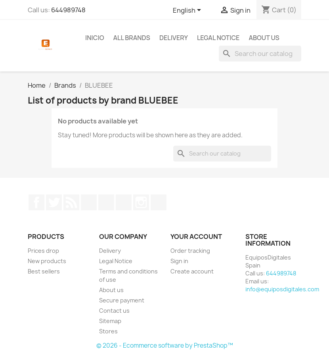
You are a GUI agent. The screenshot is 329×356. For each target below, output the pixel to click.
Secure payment (121, 300)
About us (264, 37)
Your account (196, 236)
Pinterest (106, 202)
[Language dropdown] (188, 10)
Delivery (173, 37)
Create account (192, 271)
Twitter (54, 202)
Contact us (114, 310)
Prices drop (43, 250)
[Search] (260, 54)
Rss (71, 202)
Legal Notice (218, 37)
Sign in (179, 261)
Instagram (141, 202)
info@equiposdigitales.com (282, 289)
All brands (131, 37)
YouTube (89, 202)
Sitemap (110, 321)
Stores (108, 331)
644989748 (68, 10)
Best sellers (44, 271)
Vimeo (124, 202)
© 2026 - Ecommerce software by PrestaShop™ (164, 345)
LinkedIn (158, 202)
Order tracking (190, 250)
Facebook (36, 202)
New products (47, 261)
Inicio (94, 37)
